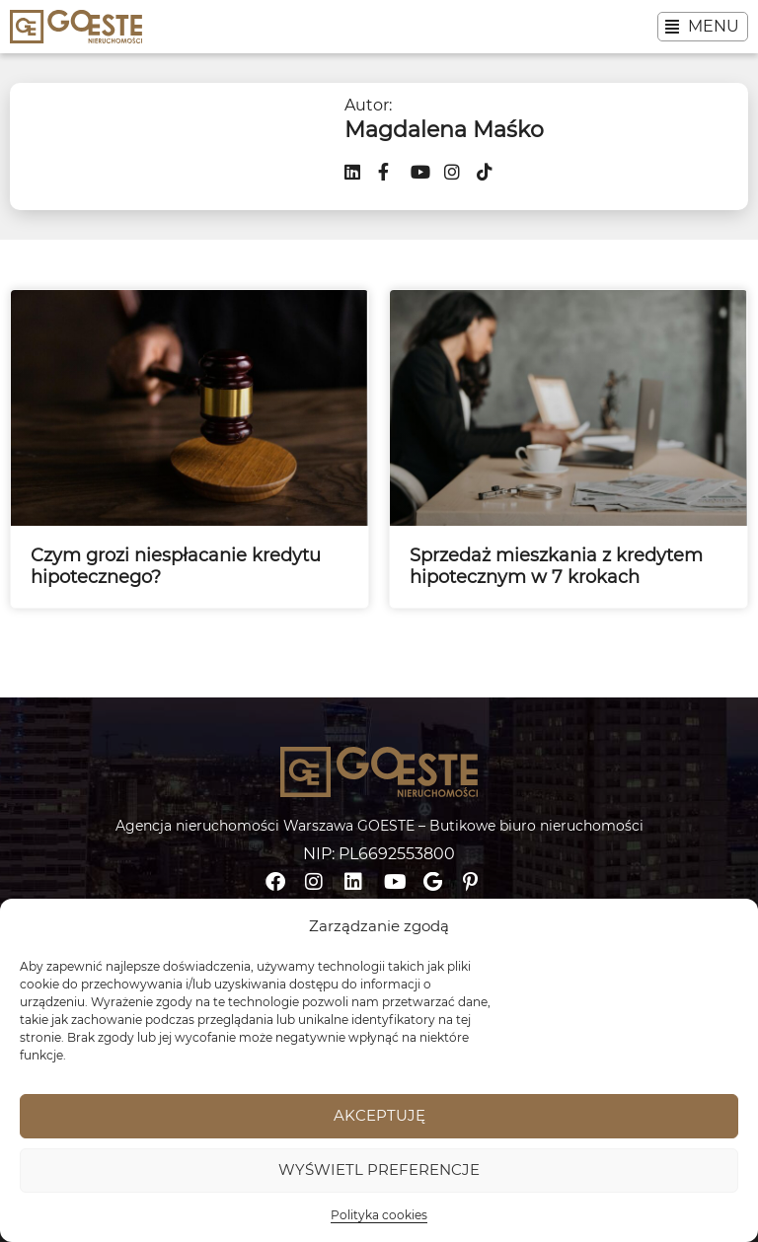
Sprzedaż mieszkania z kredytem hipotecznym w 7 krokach (556, 566)
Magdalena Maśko (444, 129)
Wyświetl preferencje (379, 1169)
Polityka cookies (379, 1214)
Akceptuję (379, 1115)
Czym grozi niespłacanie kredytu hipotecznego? (176, 566)
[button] (702, 26)
